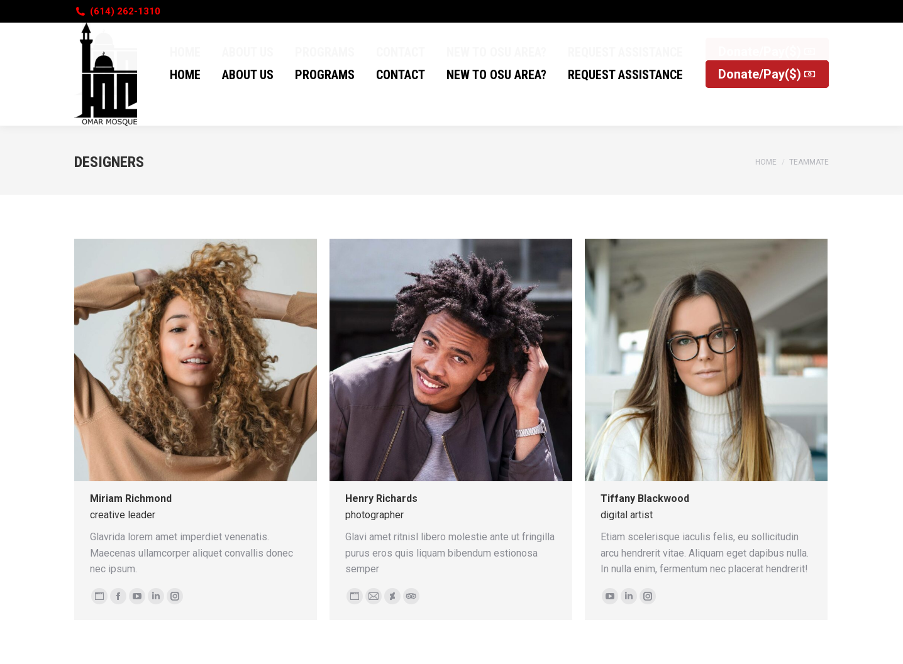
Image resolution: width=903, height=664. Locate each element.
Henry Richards (381, 498)
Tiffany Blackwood (645, 498)
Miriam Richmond (131, 498)
